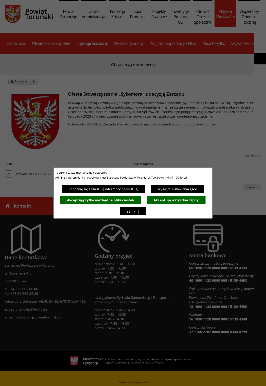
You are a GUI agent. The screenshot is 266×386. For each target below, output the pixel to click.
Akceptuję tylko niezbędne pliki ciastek (100, 200)
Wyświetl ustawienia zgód (177, 189)
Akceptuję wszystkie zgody (176, 200)
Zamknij (133, 211)
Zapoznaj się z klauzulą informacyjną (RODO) (103, 189)
